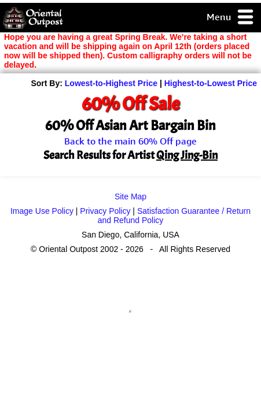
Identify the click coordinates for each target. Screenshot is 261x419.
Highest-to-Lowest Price (210, 83)
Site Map (130, 196)
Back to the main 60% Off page (130, 141)
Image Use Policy (41, 211)
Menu (231, 17)
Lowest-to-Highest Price (111, 83)
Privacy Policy (105, 211)
